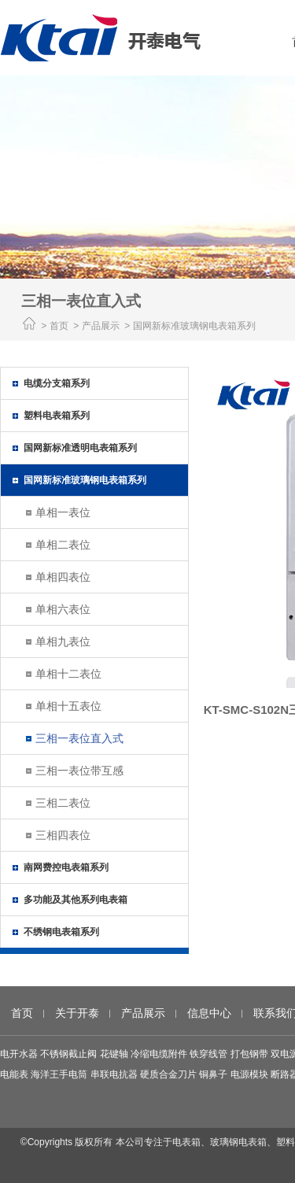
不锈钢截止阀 (68, 1053)
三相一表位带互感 (79, 770)
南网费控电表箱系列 (66, 867)
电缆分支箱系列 (57, 383)
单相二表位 (62, 544)
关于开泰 (77, 1013)
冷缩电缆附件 (159, 1053)
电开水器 (19, 1053)
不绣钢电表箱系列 (61, 931)
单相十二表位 (68, 673)
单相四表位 (62, 577)
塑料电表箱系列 (57, 415)
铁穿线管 (208, 1053)
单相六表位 (62, 609)
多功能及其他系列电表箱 (75, 899)
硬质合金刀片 (168, 1074)
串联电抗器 (114, 1074)
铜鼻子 (213, 1074)
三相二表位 (62, 803)
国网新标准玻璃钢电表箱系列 (85, 480)
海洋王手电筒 (59, 1074)
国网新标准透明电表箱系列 (80, 447)
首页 (59, 325)
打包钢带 (249, 1053)
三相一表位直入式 (79, 738)
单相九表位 (62, 641)
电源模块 (249, 1074)
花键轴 (114, 1053)
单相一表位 (62, 512)
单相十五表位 (68, 706)
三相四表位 (62, 835)
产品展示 (143, 1013)
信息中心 (209, 1013)
